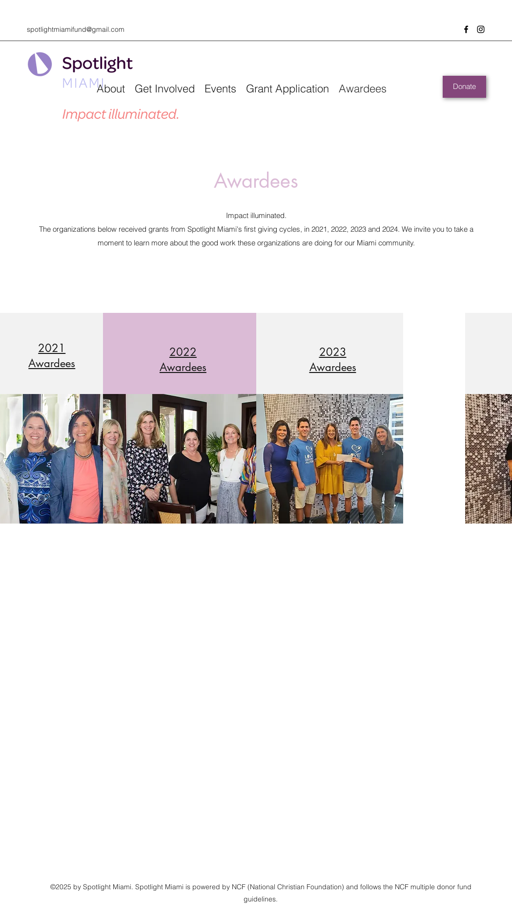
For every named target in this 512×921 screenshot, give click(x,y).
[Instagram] (481, 29)
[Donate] (464, 87)
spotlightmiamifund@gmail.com (75, 29)
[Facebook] (466, 29)
